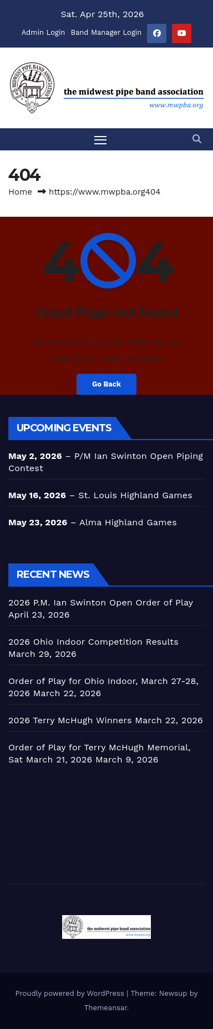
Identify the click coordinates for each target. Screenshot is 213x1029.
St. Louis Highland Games (135, 495)
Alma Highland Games (128, 522)
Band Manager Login (105, 32)
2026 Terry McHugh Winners (70, 720)
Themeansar (105, 1008)
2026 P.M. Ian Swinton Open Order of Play (100, 602)
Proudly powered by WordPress (71, 993)
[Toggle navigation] (100, 140)
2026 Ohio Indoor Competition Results (93, 641)
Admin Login (43, 32)
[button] (196, 139)
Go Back (106, 384)
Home (20, 192)
